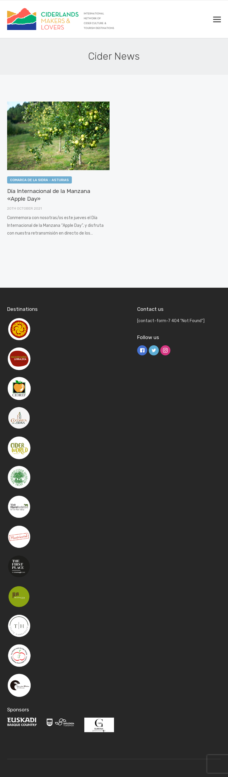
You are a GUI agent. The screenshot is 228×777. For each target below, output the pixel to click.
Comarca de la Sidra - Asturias (39, 180)
